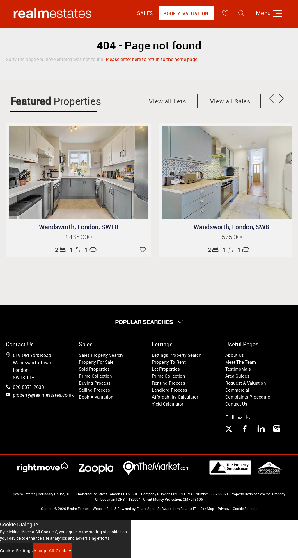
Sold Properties (94, 369)
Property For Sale (96, 362)
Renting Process (168, 383)
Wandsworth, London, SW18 (78, 227)
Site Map (207, 508)
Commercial (237, 390)
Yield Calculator (167, 404)
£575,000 (231, 237)
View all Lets (167, 101)
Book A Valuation (186, 13)
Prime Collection (95, 376)
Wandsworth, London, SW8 (231, 227)
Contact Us (236, 404)
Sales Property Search (101, 355)
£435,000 (78, 237)
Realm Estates (78, 508)
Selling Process (94, 390)
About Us (234, 355)
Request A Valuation (245, 383)
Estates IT (188, 508)
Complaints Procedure (247, 397)
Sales (145, 13)
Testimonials (238, 369)
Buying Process (95, 383)
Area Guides (237, 376)
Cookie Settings (245, 508)
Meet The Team (240, 362)
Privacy (223, 508)
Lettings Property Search (176, 355)
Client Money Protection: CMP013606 (173, 499)
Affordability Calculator (175, 397)
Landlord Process (169, 390)
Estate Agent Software (153, 508)
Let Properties (166, 369)
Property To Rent (169, 362)
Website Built (103, 508)
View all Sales (230, 101)
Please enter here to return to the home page (151, 59)
